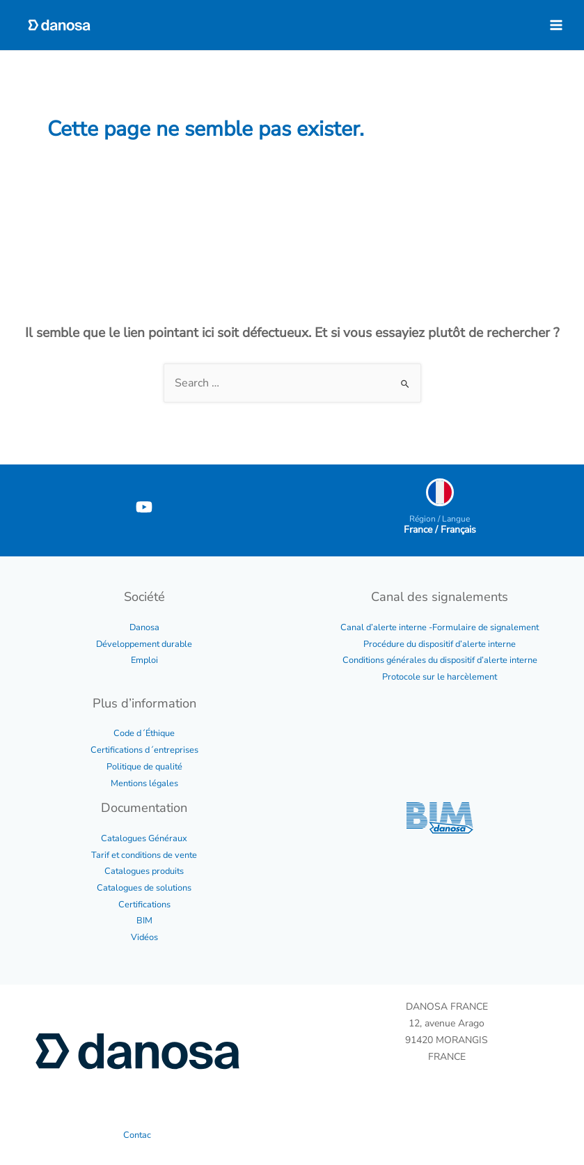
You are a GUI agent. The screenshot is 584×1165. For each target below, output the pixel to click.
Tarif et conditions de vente (144, 855)
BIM (144, 920)
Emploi (144, 660)
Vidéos (144, 937)
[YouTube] (144, 507)
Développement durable (144, 644)
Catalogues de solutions (144, 888)
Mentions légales (144, 783)
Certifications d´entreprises (144, 750)
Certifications (144, 904)
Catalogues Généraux (144, 838)
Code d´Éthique (144, 733)
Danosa (144, 627)
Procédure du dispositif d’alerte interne (439, 644)
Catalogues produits (144, 871)
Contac (137, 1135)
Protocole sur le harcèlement (439, 677)
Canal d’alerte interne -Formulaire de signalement (439, 627)
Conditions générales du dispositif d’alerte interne (439, 660)
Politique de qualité (144, 766)
